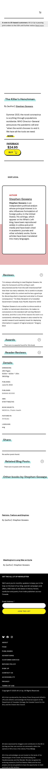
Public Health (16, 410)
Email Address (8, 601)
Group (32, 749)
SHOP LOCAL (13, 177)
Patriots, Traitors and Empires (15, 515)
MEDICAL (5, 410)
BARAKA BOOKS (8, 393)
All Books (5, 419)
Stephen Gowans (24, 106)
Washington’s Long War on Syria (17, 560)
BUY (11, 152)
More (10, 136)
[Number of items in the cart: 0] (40, 13)
